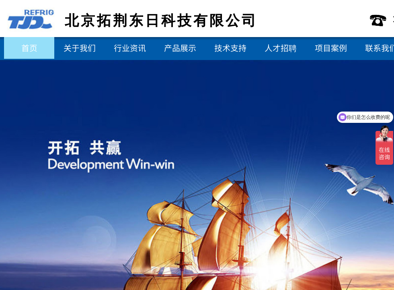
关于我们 (80, 48)
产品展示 (180, 48)
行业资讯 (130, 48)
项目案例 (331, 48)
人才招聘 (281, 48)
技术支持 (230, 48)
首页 (29, 48)
